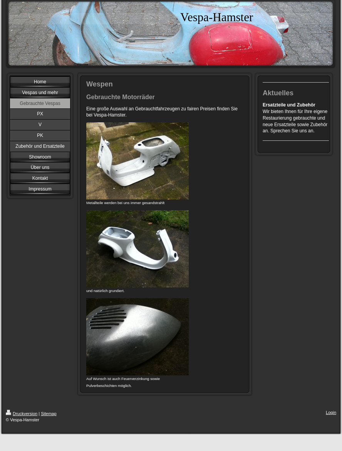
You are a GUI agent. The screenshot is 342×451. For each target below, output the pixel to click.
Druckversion (21, 413)
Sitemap (48, 413)
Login (331, 412)
